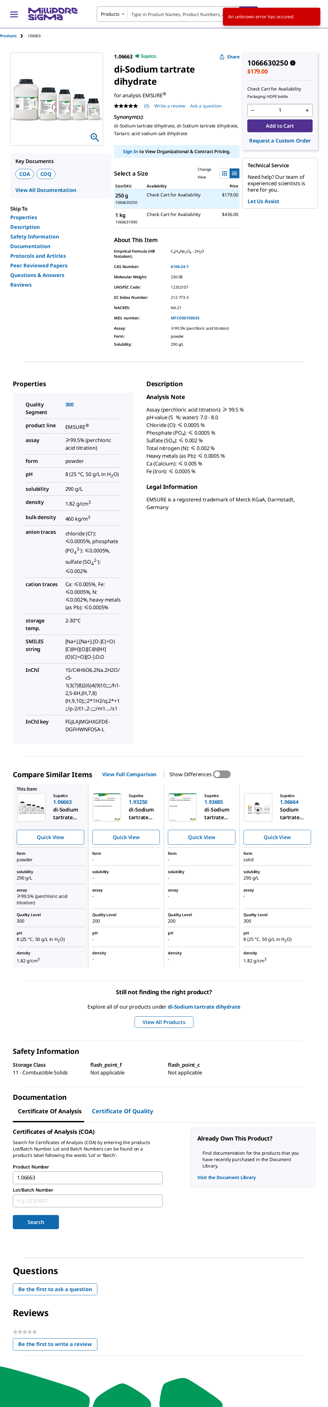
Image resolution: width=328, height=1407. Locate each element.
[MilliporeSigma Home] (53, 14)
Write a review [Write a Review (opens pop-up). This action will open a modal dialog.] (169, 106)
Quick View (50, 837)
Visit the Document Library (226, 1177)
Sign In (130, 151)
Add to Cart (280, 125)
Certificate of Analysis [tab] (50, 1111)
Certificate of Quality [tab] (122, 1111)
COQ (46, 174)
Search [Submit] (36, 1222)
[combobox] (177, 14)
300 (69, 404)
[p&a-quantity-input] (280, 110)
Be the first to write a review (57, 1346)
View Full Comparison (129, 774)
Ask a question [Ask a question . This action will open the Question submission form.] (206, 106)
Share (229, 57)
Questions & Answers (37, 275)
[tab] (14, 35)
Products (8, 36)
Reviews (21, 284)
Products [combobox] (110, 14)
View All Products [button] (164, 1022)
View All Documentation (45, 190)
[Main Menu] (14, 14)
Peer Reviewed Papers (39, 265)
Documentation (30, 246)
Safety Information (34, 236)
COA (24, 174)
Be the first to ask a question (55, 1289)
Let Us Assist (263, 201)
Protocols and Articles (38, 255)
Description (25, 226)
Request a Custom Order (280, 140)
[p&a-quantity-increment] (307, 110)
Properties (23, 217)
